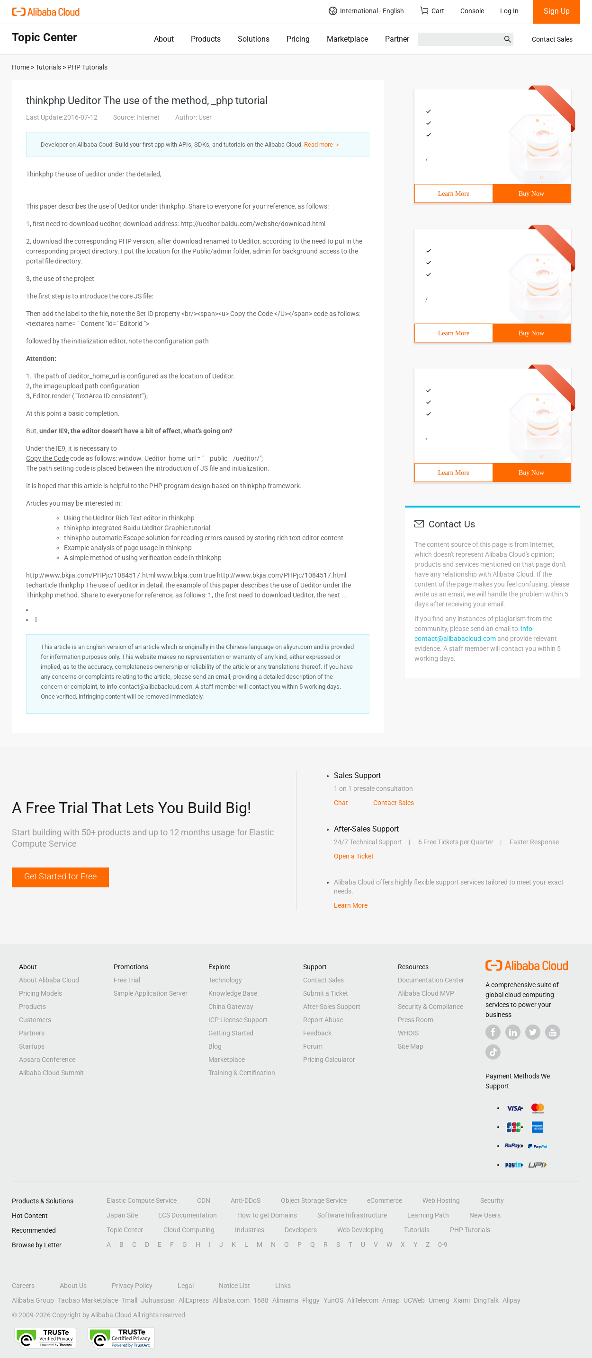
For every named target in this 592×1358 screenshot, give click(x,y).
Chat (341, 802)
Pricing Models (40, 993)
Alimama (285, 1300)
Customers (35, 1020)
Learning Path (428, 1215)
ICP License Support (238, 1020)
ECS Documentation (187, 1215)
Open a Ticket (354, 856)
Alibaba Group (33, 1300)
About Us (73, 1285)
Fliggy (311, 1300)
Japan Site (122, 1215)
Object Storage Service (314, 1200)
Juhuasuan (158, 1300)
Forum (313, 1046)
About (164, 39)
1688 (261, 1300)
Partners (399, 39)
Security (492, 1200)
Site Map (410, 1046)
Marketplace (347, 39)
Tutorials (417, 1230)
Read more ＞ (322, 144)
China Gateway (230, 1006)
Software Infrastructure (352, 1215)
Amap (391, 1300)
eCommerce (384, 1200)
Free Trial (127, 980)
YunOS (333, 1300)
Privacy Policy (132, 1285)
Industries (249, 1230)
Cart (432, 11)
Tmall (129, 1300)
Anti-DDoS (245, 1200)
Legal (186, 1285)
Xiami (461, 1300)
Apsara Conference (47, 1059)
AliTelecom (362, 1300)
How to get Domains (267, 1215)
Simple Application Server (151, 993)
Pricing (298, 39)
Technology (225, 980)
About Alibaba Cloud (49, 980)
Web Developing (360, 1230)
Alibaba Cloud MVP (426, 993)
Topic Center (125, 1230)
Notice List (234, 1285)
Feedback (317, 1033)
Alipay (511, 1300)
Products (206, 39)
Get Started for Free (60, 876)
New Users (485, 1215)
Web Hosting (441, 1200)
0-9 (443, 1244)
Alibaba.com (231, 1300)
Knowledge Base (232, 993)
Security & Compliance (430, 1006)
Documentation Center (431, 980)
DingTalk (486, 1300)
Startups (32, 1046)
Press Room (415, 1020)
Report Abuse (323, 1020)
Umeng (439, 1300)
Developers (301, 1230)
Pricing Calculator (329, 1059)
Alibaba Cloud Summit (51, 1073)
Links (283, 1285)
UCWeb (414, 1300)
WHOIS (408, 1033)
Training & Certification (241, 1073)
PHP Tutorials (470, 1230)
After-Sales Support (331, 1006)
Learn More (453, 193)
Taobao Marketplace (88, 1300)
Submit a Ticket (325, 993)
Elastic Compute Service (142, 1200)
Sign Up (557, 11)
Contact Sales (552, 39)
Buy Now (531, 193)
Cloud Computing (189, 1230)
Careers (23, 1285)
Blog (215, 1046)
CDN (203, 1200)
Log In (509, 11)
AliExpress (194, 1300)
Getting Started (230, 1033)
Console (472, 11)
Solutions (253, 39)
